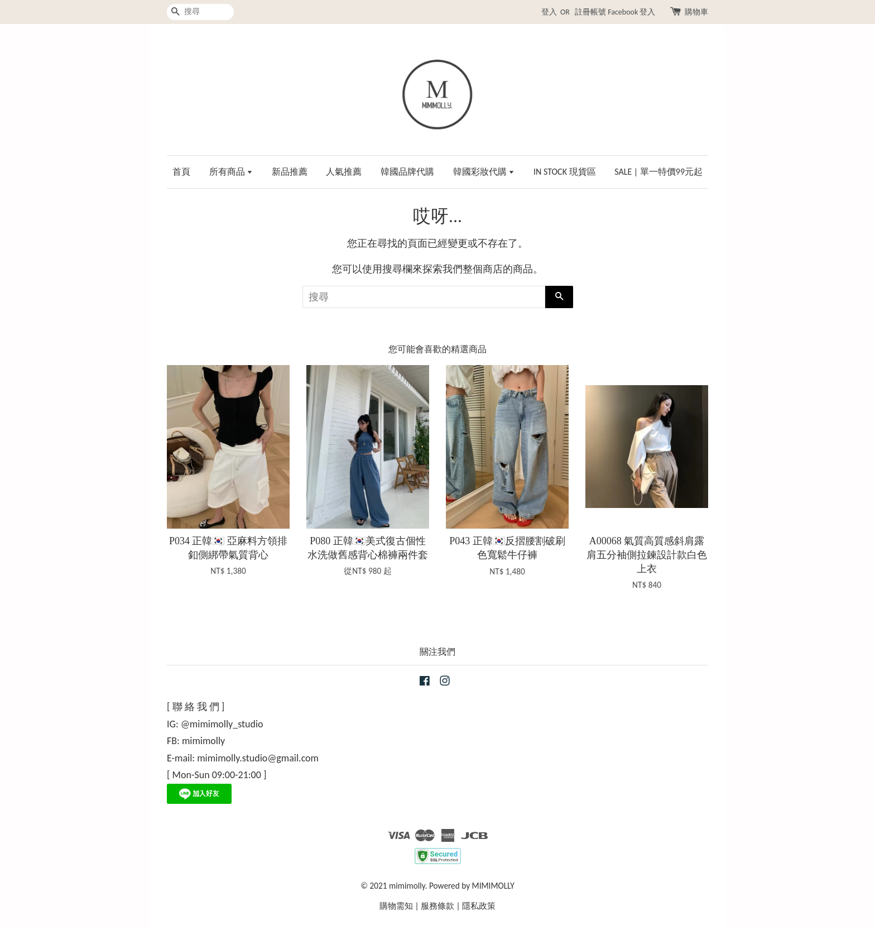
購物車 (696, 12)
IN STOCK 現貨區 (564, 171)
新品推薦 (289, 171)
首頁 (181, 171)
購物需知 (396, 905)
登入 (549, 12)
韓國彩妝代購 (484, 171)
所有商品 (231, 171)
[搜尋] (200, 12)
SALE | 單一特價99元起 (658, 171)
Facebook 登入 (631, 12)
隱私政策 (479, 905)
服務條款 (437, 905)
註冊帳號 (590, 12)
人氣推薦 (344, 171)
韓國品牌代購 (407, 171)
